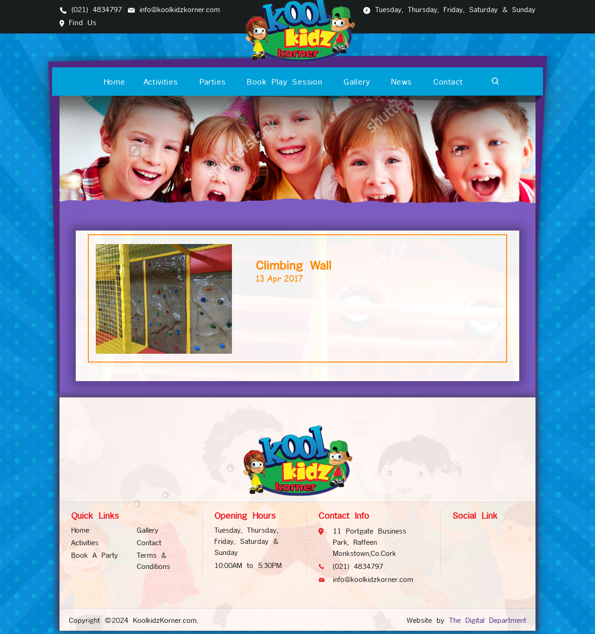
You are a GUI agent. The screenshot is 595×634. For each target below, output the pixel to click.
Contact (448, 82)
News (401, 82)
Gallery (357, 82)
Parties (212, 82)
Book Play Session (284, 82)
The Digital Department (487, 620)
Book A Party (94, 555)
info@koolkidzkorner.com (179, 9)
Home (115, 82)
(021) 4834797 (97, 9)
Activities (161, 82)
